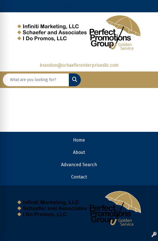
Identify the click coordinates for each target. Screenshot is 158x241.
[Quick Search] (36, 79)
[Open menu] (146, 79)
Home (79, 140)
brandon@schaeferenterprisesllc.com (79, 65)
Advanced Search (79, 164)
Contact (79, 177)
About (79, 152)
